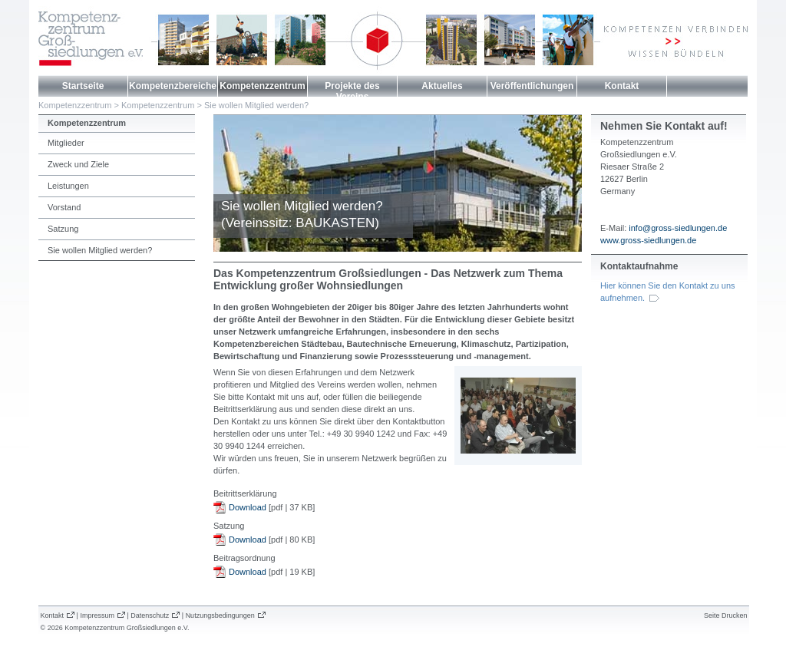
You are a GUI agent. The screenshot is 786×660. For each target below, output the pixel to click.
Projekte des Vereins (352, 91)
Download (247, 507)
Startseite (83, 86)
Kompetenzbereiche (172, 86)
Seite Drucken (726, 615)
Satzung (63, 228)
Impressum (97, 615)
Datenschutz (149, 615)
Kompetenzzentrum (262, 86)
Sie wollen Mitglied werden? (256, 105)
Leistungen (68, 185)
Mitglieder (66, 142)
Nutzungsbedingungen (220, 615)
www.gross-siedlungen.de (648, 240)
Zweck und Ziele (78, 164)
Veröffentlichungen (532, 86)
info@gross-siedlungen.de (678, 228)
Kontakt (622, 86)
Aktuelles (441, 86)
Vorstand (64, 207)
